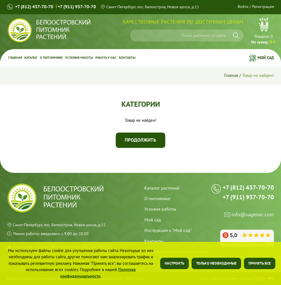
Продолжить (140, 140)
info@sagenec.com (252, 215)
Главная (15, 57)
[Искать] (235, 35)
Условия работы (79, 57)
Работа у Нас (106, 57)
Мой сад (266, 57)
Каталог (31, 57)
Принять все (259, 263)
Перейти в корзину (263, 31)
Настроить (174, 263)
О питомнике (51, 57)
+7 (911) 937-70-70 (77, 6)
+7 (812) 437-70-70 (34, 6)
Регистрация (263, 6)
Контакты (127, 57)
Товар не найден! (258, 75)
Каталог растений (161, 188)
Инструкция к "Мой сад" (168, 230)
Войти (243, 6)
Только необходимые (216, 263)
